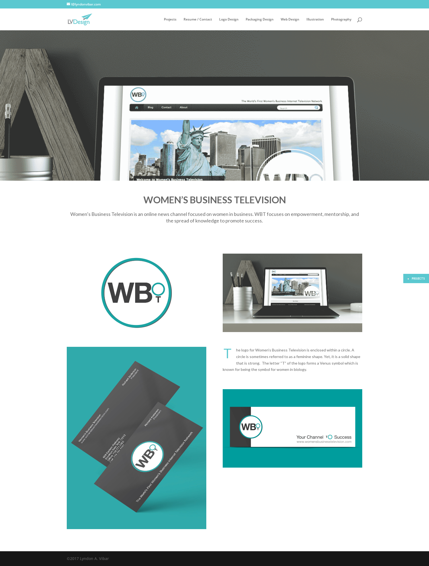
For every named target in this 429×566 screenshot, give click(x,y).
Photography (341, 19)
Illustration (315, 19)
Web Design (290, 19)
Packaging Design (260, 19)
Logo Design (229, 19)
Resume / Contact (198, 19)
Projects (170, 19)
